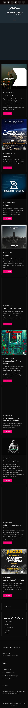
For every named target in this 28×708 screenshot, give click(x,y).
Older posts (7, 606)
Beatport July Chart (11, 461)
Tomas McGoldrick (14, 12)
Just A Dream (8, 95)
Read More (8, 113)
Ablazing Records (9, 679)
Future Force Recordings (11, 676)
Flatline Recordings (9, 672)
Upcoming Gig (9, 627)
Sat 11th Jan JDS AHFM (12, 308)
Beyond (6, 256)
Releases (6, 205)
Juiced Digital (7, 669)
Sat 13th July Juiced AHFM (13, 580)
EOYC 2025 (7, 156)
